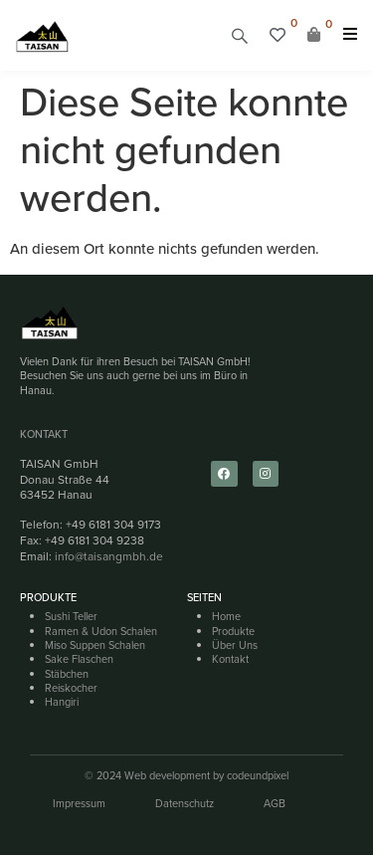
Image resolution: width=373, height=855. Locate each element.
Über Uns (235, 645)
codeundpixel (257, 775)
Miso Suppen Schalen (95, 645)
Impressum (79, 803)
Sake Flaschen (79, 659)
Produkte (233, 631)
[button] (240, 35)
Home (226, 616)
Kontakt (44, 434)
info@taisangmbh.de (109, 556)
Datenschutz (184, 803)
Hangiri (62, 702)
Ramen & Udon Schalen (101, 631)
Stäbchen (67, 674)
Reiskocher (71, 688)
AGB (274, 803)
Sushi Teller (71, 616)
